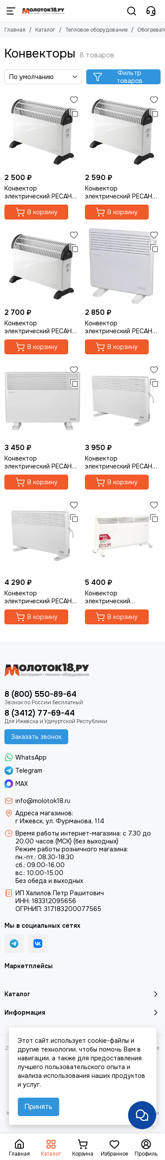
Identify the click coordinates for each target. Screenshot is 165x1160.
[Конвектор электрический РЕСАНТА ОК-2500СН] (42, 536)
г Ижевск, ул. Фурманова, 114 (59, 821)
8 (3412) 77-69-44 (39, 713)
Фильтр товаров (118, 76)
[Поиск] (131, 11)
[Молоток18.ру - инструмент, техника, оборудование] (43, 11)
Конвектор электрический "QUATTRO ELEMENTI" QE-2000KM (118, 597)
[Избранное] (74, 99)
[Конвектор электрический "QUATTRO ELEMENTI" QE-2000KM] (123, 536)
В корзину (36, 212)
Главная (15, 29)
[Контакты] (151, 11)
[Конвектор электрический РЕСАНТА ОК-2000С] (42, 266)
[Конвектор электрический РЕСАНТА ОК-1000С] (42, 131)
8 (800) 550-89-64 (40, 694)
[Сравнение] (74, 112)
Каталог (45, 29)
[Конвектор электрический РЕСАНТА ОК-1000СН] (123, 266)
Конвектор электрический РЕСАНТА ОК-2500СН (42, 597)
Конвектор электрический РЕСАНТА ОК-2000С (42, 327)
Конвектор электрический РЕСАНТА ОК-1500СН (42, 462)
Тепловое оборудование (96, 29)
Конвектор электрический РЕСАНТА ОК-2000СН (122, 462)
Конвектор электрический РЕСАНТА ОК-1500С (122, 192)
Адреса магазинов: (44, 813)
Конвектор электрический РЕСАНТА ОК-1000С (42, 192)
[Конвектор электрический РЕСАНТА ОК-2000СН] (123, 401)
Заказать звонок (36, 737)
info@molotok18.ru (42, 801)
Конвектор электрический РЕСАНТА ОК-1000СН (122, 327)
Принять (38, 1106)
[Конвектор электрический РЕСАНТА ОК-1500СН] (42, 401)
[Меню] (11, 11)
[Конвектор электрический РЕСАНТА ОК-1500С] (123, 131)
